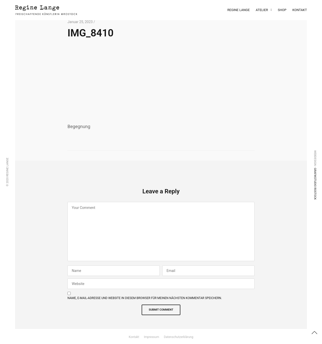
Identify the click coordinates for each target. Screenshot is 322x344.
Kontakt (299, 10)
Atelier (262, 10)
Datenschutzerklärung (178, 337)
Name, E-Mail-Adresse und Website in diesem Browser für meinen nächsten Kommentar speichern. (144, 298)
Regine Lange (238, 10)
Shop (282, 10)
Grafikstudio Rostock (315, 184)
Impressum (151, 337)
